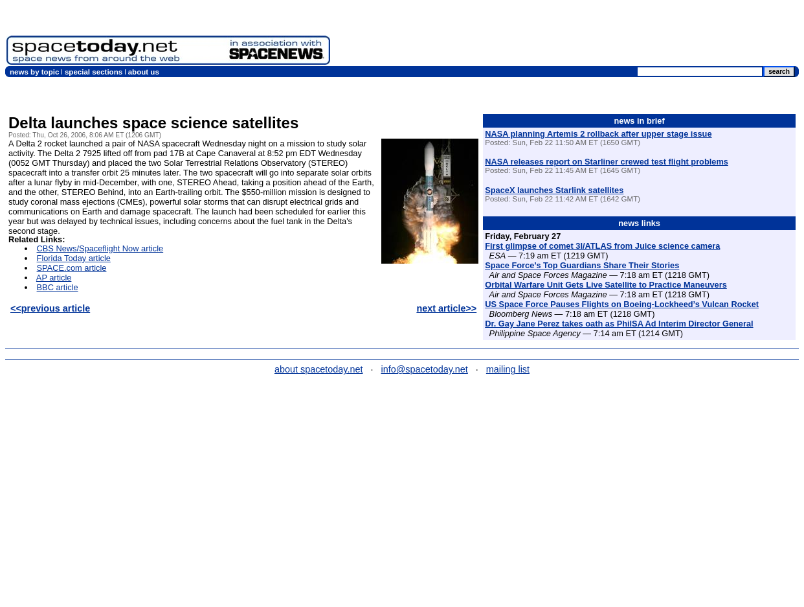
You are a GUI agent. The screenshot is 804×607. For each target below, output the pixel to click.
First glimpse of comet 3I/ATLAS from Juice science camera (602, 246)
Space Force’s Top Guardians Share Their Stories (582, 265)
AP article (54, 277)
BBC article (57, 287)
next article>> (446, 308)
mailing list (508, 369)
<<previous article (50, 308)
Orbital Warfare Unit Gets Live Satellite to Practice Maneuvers (606, 285)
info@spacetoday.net (424, 369)
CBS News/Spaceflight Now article (100, 248)
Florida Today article (74, 258)
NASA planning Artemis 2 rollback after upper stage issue (598, 134)
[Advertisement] (567, 35)
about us (143, 72)
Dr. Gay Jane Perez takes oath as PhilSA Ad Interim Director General (619, 323)
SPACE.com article (72, 268)
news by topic (34, 72)
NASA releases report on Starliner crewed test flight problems (606, 161)
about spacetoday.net (318, 369)
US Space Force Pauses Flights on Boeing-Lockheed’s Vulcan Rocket (622, 304)
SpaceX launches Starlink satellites (554, 190)
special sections (93, 72)
